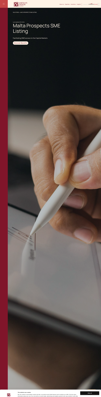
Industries (73, 4)
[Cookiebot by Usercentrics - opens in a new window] (9, 394)
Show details (21, 394)
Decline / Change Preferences (90, 390)
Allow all (90, 386)
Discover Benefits (20, 43)
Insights (79, 4)
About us (61, 4)
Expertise (67, 4)
